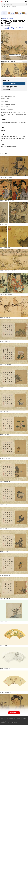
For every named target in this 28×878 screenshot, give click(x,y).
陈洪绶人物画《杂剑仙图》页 (5, 541)
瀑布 (23, 27)
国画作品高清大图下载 (11, 18)
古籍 (8, 6)
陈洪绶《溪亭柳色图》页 (5, 389)
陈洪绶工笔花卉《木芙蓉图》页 (6, 420)
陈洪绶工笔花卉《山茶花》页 (5, 511)
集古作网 (4, 18)
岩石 (8, 28)
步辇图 (18, 13)
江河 (11, 28)
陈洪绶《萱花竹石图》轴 (5, 237)
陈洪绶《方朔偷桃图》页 (5, 693)
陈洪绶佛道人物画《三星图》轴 (6, 177)
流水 (20, 27)
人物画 (12, 27)
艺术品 (14, 6)
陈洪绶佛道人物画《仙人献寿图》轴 (7, 207)
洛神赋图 (11, 13)
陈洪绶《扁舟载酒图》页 (5, 571)
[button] (26, 42)
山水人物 (7, 27)
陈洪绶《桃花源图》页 (4, 450)
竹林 (2, 28)
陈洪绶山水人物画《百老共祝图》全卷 (7, 298)
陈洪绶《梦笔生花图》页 (5, 602)
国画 (6, 1)
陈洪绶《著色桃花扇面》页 (5, 844)
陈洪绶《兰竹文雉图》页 (5, 723)
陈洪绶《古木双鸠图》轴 (5, 359)
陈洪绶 (3, 27)
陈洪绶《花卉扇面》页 (4, 784)
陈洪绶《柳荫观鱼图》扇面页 (5, 814)
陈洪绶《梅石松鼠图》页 (5, 753)
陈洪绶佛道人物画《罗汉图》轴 (6, 329)
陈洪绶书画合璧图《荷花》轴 (5, 268)
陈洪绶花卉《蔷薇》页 (4, 632)
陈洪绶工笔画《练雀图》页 (5, 480)
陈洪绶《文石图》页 (4, 662)
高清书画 (3, 6)
